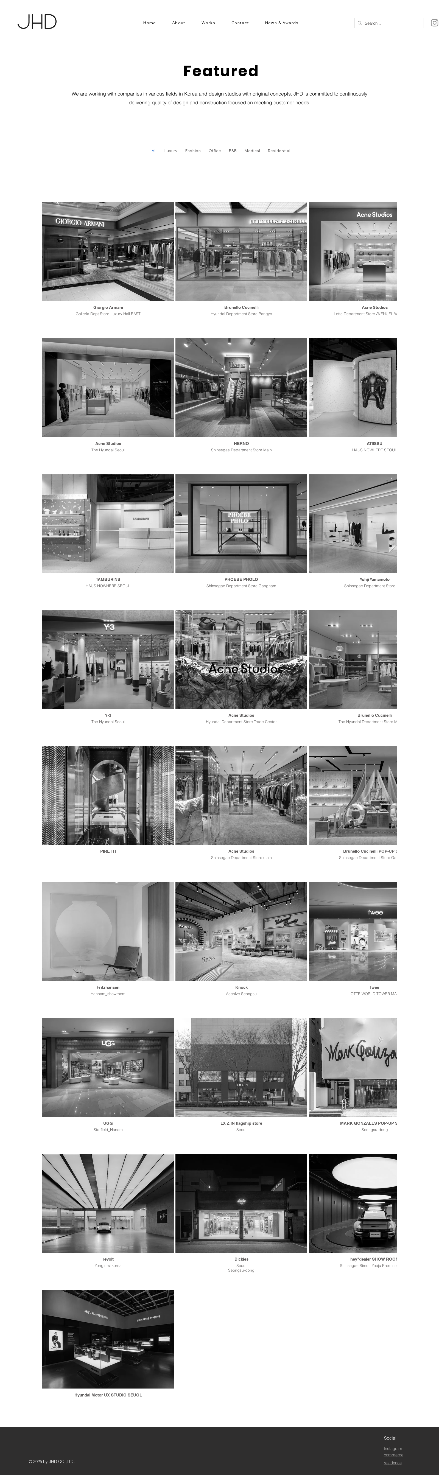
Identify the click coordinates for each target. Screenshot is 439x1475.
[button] (178, 23)
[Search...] (388, 23)
